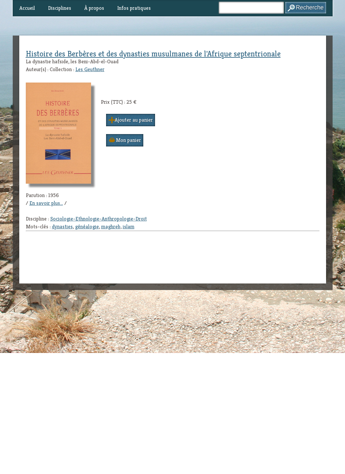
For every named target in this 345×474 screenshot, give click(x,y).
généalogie (87, 226)
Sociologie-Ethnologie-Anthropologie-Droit (98, 218)
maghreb (110, 226)
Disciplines (59, 8)
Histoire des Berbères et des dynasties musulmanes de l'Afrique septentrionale (153, 54)
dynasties (62, 226)
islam (128, 226)
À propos (94, 8)
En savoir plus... (46, 203)
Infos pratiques (134, 8)
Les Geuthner (89, 69)
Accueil (27, 8)
